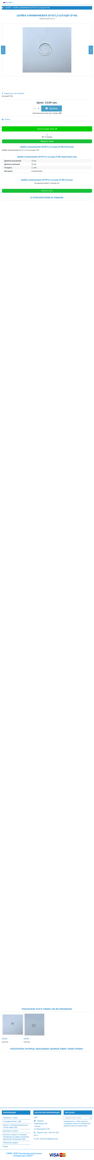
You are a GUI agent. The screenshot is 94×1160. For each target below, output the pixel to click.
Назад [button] (3, 50)
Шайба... (5, 1039)
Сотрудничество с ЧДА (12, 1121)
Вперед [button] (91, 50)
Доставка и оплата (10, 1131)
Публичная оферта (10, 1143)
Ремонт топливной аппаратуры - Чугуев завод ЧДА (16, 1126)
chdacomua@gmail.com (49, 1139)
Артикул (42, 19)
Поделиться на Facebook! (14, 93)
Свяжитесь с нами (10, 1118)
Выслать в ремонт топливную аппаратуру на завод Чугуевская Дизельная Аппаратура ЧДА (16, 1137)
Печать (7, 119)
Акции (5, 1146)
